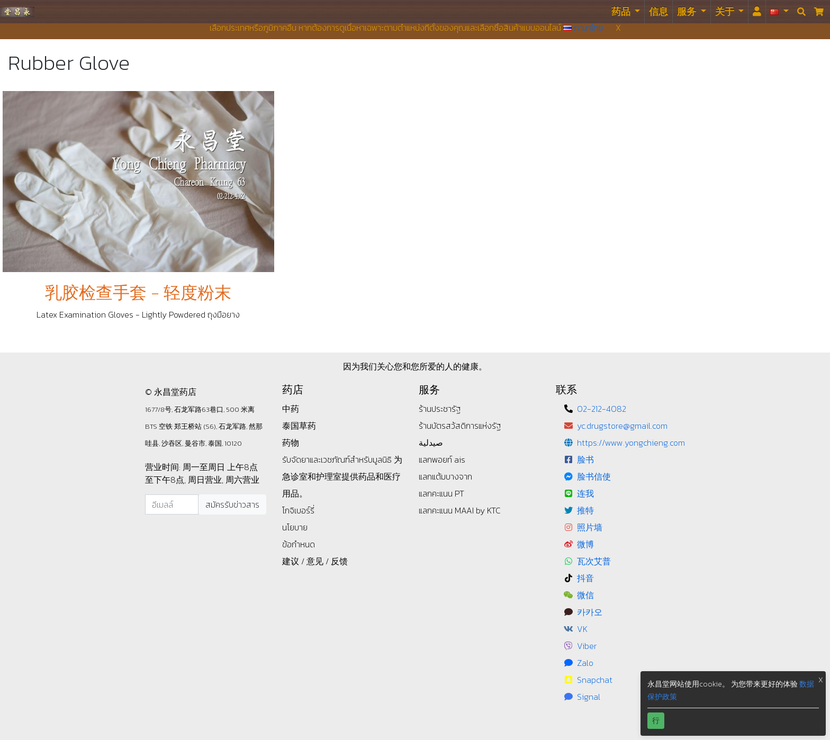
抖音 (585, 578)
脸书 (585, 459)
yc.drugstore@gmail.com (622, 425)
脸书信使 (594, 476)
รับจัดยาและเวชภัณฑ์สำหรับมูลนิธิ (338, 459)
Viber (587, 645)
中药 (290, 408)
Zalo (585, 662)
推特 (585, 510)
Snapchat (594, 679)
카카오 (589, 612)
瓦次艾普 (594, 561)
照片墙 (589, 527)
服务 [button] (687, 11)
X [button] (820, 679)
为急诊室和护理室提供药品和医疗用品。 (342, 476)
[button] (779, 11)
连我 (585, 493)
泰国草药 (299, 425)
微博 (585, 544)
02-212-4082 (601, 408)
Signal (588, 696)
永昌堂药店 (17, 11)
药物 (290, 442)
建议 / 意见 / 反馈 (315, 561)
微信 (585, 595)
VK (582, 628)
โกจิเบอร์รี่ (298, 510)
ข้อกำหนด (298, 544)
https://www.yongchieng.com (631, 442)
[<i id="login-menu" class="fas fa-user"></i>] (756, 11)
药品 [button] (622, 11)
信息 (658, 11)
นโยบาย (295, 527)
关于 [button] (725, 11)
